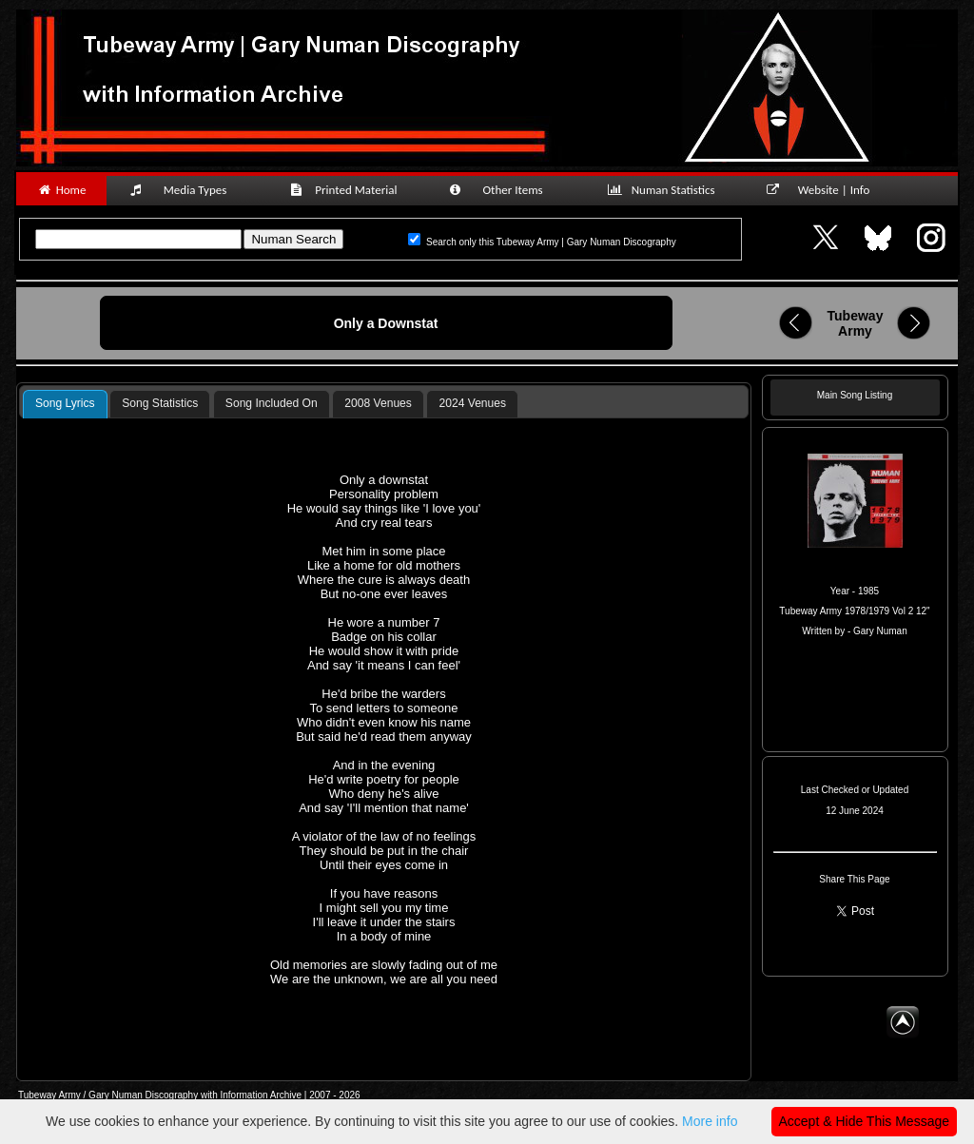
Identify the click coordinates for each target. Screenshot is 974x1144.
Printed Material (346, 190)
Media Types (186, 190)
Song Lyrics (65, 403)
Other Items (506, 190)
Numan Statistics (665, 190)
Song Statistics (160, 403)
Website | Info (824, 190)
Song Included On (271, 403)
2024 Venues (472, 403)
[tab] (65, 404)
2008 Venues (378, 403)
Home (61, 190)
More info (709, 1121)
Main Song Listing (855, 395)
